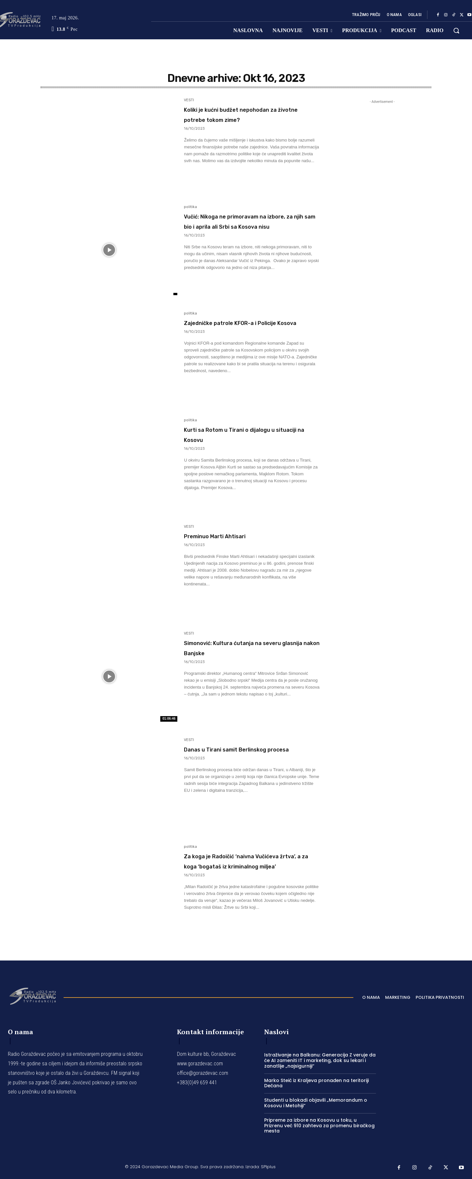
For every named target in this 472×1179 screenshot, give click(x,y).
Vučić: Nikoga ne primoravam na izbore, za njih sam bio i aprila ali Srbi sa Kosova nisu (250, 226)
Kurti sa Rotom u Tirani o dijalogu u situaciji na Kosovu (243, 434)
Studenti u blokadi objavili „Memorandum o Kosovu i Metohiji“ (315, 1103)
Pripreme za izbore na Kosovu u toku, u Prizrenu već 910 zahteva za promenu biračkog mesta (319, 1125)
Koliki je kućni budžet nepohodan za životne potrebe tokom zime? (247, 119)
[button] (456, 30)
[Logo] (32, 995)
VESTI (189, 100)
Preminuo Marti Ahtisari (233, 535)
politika (190, 207)
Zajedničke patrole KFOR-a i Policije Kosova (241, 327)
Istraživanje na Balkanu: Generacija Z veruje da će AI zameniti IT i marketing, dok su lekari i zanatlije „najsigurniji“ (320, 1060)
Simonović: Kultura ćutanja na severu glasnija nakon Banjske (246, 647)
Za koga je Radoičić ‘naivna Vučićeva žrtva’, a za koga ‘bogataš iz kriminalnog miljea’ (246, 865)
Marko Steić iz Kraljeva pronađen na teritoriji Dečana (316, 1083)
